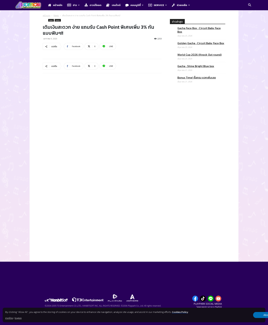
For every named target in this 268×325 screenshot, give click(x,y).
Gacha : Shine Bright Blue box (195, 66)
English (18, 318)
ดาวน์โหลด (93, 5)
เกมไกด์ (113, 5)
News (56, 15)
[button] (249, 5)
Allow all (247, 315)
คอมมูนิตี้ (134, 5)
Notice (58, 20)
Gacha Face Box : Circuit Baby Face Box (199, 30)
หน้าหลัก (55, 5)
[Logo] (30, 5)
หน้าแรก (46, 15)
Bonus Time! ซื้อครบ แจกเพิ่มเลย (196, 77)
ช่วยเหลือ (181, 5)
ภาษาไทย (9, 318)
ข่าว (73, 5)
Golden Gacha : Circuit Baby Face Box (200, 43)
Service (157, 5)
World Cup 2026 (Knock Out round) (199, 54)
